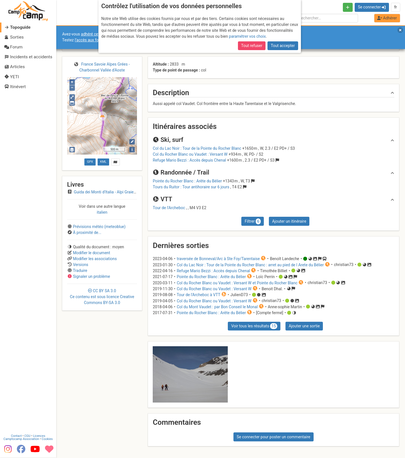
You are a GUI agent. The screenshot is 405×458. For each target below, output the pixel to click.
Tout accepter (283, 45)
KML (103, 162)
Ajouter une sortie (304, 326)
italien (102, 212)
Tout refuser (251, 45)
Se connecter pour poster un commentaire (273, 437)
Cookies (47, 439)
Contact (16, 436)
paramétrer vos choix (247, 36)
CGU (27, 436)
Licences (39, 436)
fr (395, 7)
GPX (90, 162)
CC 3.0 (102, 297)
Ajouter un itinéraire (289, 221)
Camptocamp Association (21, 439)
